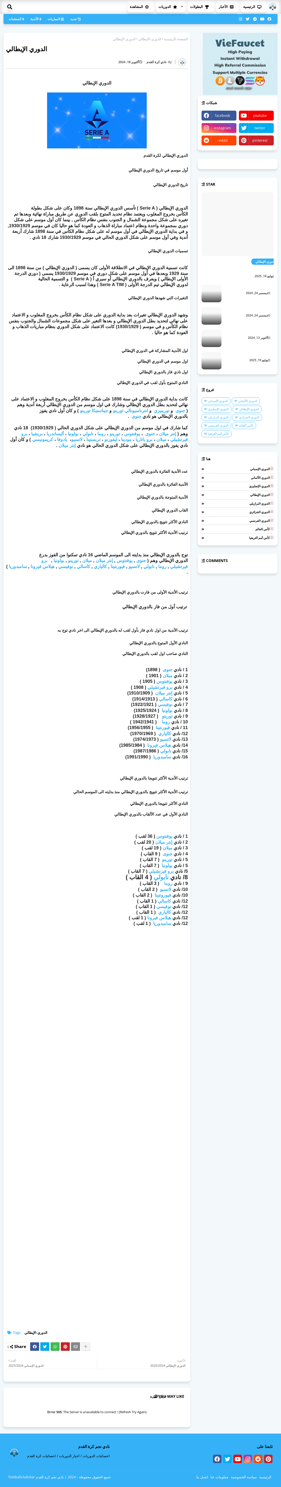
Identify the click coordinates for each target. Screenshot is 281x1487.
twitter (259, 128)
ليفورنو (110, 439)
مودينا (126, 439)
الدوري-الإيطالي (149, 39)
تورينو (115, 433)
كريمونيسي (42, 439)
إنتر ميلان (167, 433)
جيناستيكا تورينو (94, 410)
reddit (222, 140)
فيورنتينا (118, 566)
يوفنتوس (132, 433)
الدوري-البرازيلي (218, 417)
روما (101, 433)
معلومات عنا (219, 1477)
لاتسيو (76, 439)
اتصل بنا (202, 1477)
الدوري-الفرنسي (218, 425)
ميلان (161, 439)
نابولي (87, 433)
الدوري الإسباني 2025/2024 (255, 332)
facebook (222, 115)
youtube (260, 115)
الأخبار (227, 6)
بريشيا (37, 433)
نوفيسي (65, 566)
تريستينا (93, 439)
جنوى (180, 410)
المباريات (57, 19)
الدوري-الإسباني (218, 401)
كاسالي (83, 566)
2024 (72, 1477)
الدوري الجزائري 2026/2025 (255, 354)
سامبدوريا (18, 566)
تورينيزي (161, 410)
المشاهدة (140, 6)
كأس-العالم (246, 425)
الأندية (36, 19)
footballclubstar (21, 1477)
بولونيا (73, 433)
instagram (222, 128)
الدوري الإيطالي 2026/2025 (250, 268)
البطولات (201, 6)
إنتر (109, 560)
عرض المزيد (158, 1396)
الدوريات (169, 6)
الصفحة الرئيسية (176, 39)
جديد (76, 19)
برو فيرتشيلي (159, 687)
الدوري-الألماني (247, 401)
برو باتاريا (144, 439)
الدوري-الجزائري (249, 417)
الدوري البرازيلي (263, 309)
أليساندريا (55, 433)
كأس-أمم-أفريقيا (218, 434)
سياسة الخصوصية (244, 1477)
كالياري (100, 566)
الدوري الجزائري (263, 287)
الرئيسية (253, 6)
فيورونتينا (163, 895)
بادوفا (62, 439)
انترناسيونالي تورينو (130, 410)
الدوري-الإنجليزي (218, 409)
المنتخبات (17, 19)
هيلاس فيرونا (43, 566)
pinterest (260, 140)
